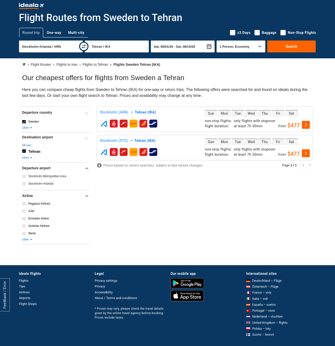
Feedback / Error (5, 295)
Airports (24, 298)
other (27, 128)
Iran (28, 145)
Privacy (100, 286)
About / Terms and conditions (116, 298)
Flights (24, 280)
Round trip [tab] (31, 33)
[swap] (84, 46)
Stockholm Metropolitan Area (47, 176)
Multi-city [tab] (76, 33)
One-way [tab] (54, 33)
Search (291, 46)
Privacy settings (106, 280)
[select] (306, 125)
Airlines (24, 292)
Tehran (34, 151)
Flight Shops (28, 304)
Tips (22, 286)
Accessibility (104, 292)
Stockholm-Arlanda (40, 183)
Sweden (33, 121)
